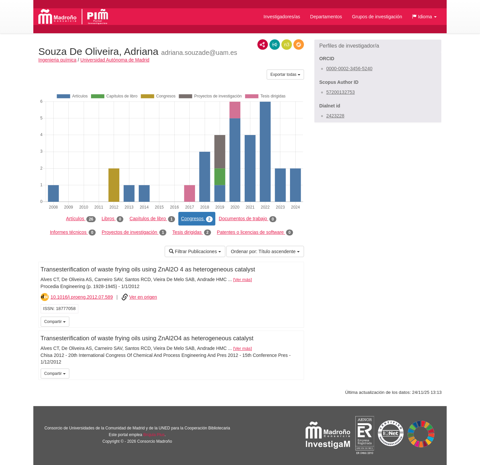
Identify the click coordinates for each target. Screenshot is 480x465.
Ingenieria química (57, 60)
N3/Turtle (286, 44)
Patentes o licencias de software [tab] (255, 232)
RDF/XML (262, 44)
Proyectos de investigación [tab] (134, 232)
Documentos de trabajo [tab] (247, 219)
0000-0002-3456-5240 (349, 68)
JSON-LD (274, 44)
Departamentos (326, 16)
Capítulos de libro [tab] (152, 219)
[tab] (377, 46)
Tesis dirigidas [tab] (191, 232)
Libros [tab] (113, 219)
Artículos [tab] (81, 219)
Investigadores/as (282, 16)
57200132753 (340, 92)
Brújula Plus (154, 434)
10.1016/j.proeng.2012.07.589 (82, 297)
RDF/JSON (298, 44)
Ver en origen (143, 297)
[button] (424, 16)
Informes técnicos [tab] (73, 232)
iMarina (298, 321)
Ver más (242, 279)
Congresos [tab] (197, 219)
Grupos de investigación (377, 16)
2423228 (335, 115)
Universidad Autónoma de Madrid (114, 60)
